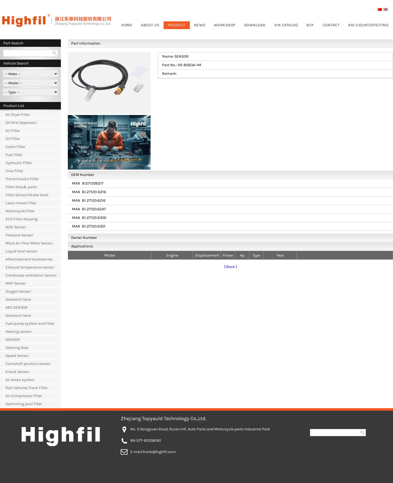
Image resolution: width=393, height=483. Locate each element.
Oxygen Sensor (18, 291)
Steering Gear (17, 347)
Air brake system (20, 379)
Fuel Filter (14, 154)
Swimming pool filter (24, 404)
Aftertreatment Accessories (29, 259)
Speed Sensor (17, 355)
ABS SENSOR (17, 307)
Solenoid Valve (18, 299)
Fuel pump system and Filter (30, 323)
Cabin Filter (15, 146)
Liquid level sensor (22, 251)
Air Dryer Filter (18, 114)
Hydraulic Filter (19, 162)
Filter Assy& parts (21, 187)
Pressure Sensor (19, 235)
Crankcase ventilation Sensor (31, 275)
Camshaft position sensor (28, 363)
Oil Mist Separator (21, 122)
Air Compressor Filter (24, 395)
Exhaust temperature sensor (30, 267)
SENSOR (13, 339)
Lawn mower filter (21, 203)
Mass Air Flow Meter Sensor (29, 243)
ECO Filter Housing (22, 219)
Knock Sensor (17, 371)
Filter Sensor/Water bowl (27, 195)
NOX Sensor (16, 227)
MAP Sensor (16, 283)
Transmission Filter (22, 179)
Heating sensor (19, 331)
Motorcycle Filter (20, 211)
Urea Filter (14, 170)
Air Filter (13, 130)
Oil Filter (13, 138)
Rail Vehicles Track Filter (27, 387)
